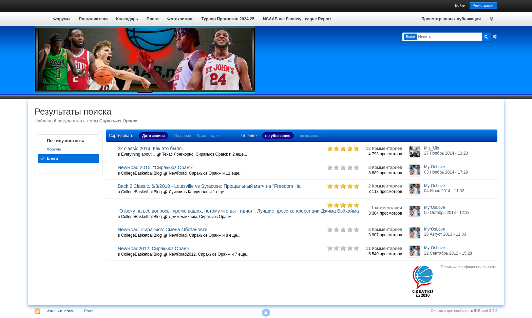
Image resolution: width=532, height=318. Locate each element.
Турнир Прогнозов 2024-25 (227, 19)
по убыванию (277, 136)
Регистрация (483, 5)
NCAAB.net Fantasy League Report (297, 19)
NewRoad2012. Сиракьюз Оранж (154, 248)
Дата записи (153, 136)
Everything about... (138, 154)
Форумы (61, 19)
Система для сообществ (452, 311)
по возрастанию (313, 136)
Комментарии (209, 136)
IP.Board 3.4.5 (485, 311)
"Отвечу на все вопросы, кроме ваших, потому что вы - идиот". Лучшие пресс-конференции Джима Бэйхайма (238, 211)
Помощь (91, 311)
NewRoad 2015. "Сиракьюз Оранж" (156, 167)
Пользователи (93, 19)
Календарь (127, 19)
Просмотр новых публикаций (451, 19)
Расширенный (494, 36)
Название (182, 136)
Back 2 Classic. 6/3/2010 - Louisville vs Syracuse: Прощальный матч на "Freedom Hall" (211, 186)
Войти (460, 5)
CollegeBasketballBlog (141, 173)
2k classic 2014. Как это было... (152, 148)
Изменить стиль (60, 311)
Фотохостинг (180, 19)
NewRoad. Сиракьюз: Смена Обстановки (163, 229)
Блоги (153, 19)
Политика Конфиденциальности (468, 267)
